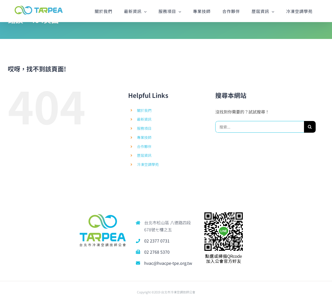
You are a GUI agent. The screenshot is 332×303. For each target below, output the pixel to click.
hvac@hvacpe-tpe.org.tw (168, 263)
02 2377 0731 (157, 241)
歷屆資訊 (144, 155)
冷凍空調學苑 (148, 164)
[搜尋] (310, 127)
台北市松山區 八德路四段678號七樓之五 (167, 226)
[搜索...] (259, 127)
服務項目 (144, 128)
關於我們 (144, 110)
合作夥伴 (144, 146)
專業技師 (144, 137)
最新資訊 (144, 119)
